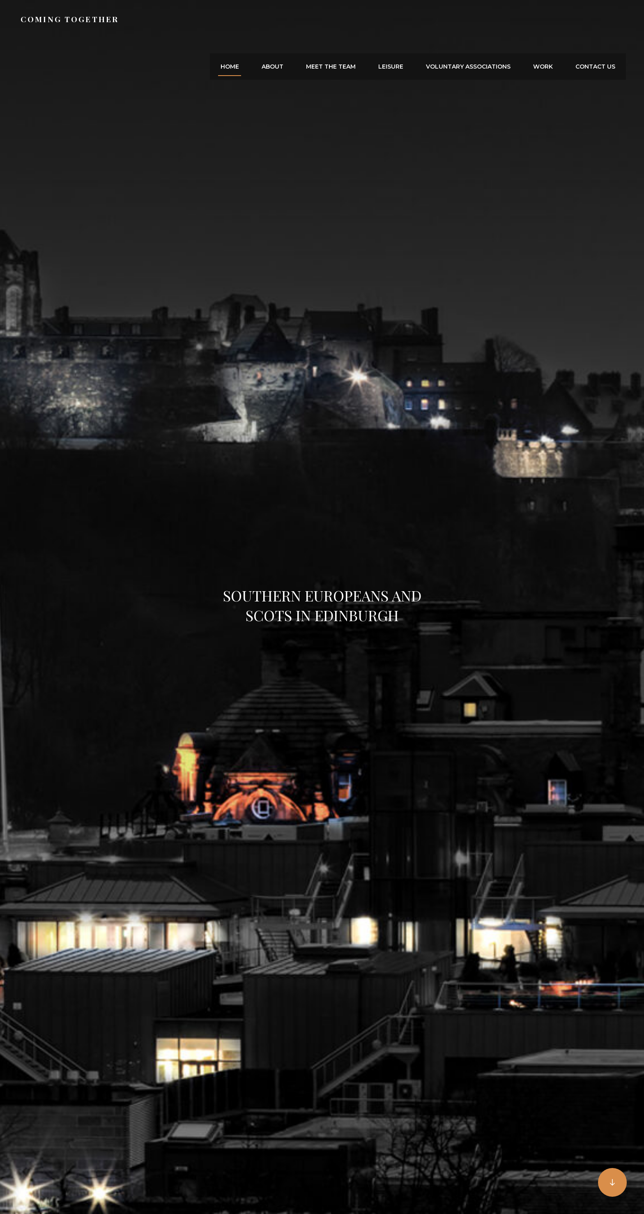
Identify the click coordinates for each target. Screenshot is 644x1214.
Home (259, 23)
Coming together (72, 22)
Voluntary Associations (479, 23)
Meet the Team (351, 23)
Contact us (598, 23)
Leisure (406, 23)
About (297, 23)
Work (550, 23)
